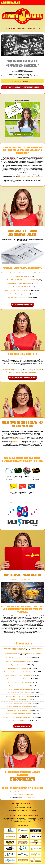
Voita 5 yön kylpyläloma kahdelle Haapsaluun (19, 283)
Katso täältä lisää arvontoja (22, 377)
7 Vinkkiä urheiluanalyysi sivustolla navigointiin (19, 658)
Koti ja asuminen (28, 369)
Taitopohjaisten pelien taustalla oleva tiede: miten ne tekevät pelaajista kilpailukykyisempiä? (22, 649)
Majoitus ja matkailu (6, 371)
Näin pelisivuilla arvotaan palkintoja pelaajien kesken (18, 689)
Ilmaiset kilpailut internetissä (19, 699)
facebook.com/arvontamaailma (26, 792)
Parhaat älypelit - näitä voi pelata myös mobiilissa (18, 675)
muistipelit (15, 441)
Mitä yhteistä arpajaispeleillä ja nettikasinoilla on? (18, 703)
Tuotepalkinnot (38, 371)
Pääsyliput (17, 371)
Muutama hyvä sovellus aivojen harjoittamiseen (19, 661)
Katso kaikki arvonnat (22, 304)
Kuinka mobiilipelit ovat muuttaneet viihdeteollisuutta (18, 672)
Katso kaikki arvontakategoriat (29, 372)
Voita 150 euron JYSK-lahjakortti (20, 276)
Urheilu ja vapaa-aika (13, 372)
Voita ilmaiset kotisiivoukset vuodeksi (18, 297)
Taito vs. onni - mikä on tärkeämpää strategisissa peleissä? (18, 717)
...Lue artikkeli (29, 634)
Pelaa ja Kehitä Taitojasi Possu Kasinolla (19, 668)
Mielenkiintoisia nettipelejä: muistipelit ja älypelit (19, 696)
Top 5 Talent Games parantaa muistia (18, 720)
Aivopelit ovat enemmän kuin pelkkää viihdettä (19, 710)
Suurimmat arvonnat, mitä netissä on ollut (18, 679)
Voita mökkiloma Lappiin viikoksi (19, 294)
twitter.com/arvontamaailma (25, 794)
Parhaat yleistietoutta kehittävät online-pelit (19, 682)
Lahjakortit (38, 369)
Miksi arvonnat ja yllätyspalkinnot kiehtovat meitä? (19, 692)
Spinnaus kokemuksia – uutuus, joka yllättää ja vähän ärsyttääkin (22, 653)
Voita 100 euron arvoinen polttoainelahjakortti (17, 290)
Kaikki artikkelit (22, 726)
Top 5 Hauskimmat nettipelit (19, 665)
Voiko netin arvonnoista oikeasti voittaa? (19, 685)
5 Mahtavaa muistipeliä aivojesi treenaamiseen (19, 706)
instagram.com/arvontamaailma (26, 797)
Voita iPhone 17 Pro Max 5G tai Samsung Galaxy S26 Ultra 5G (20, 280)
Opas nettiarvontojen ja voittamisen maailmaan (19, 713)
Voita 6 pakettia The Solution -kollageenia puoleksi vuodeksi (18, 273)
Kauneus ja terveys (16, 369)
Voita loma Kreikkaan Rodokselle (19, 287)
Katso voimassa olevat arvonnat (22, 87)
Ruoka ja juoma (27, 371)
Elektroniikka (5, 369)
